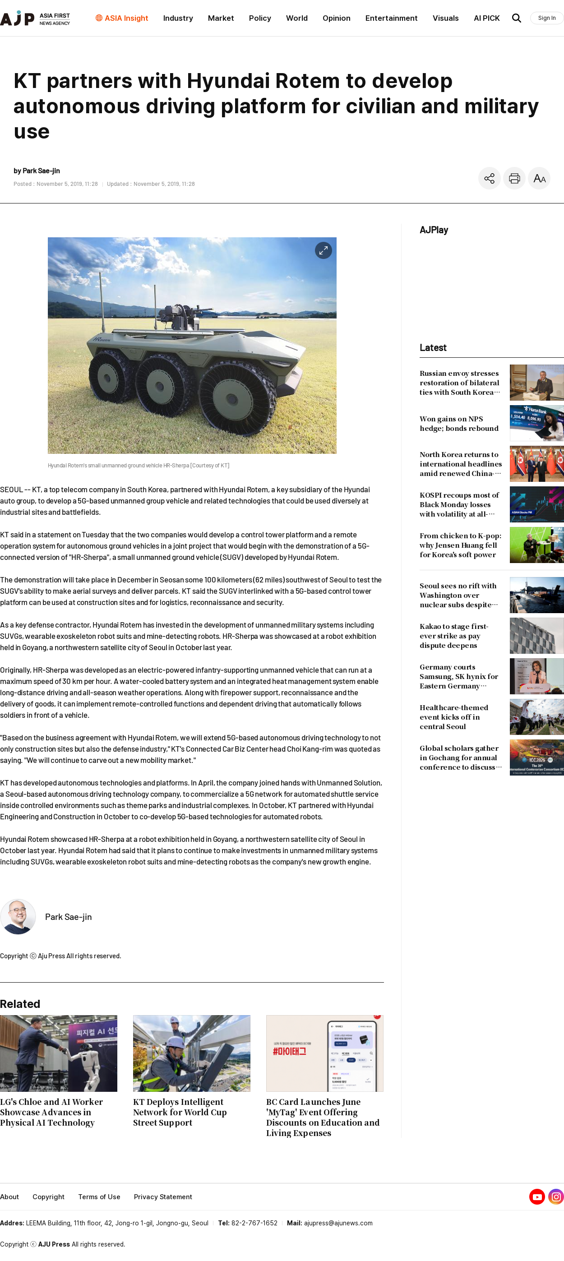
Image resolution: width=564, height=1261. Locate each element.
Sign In (547, 17)
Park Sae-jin (68, 916)
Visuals (446, 18)
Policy (260, 18)
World (297, 18)
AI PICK (487, 18)
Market (221, 18)
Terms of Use (99, 1197)
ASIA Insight (126, 18)
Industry (178, 18)
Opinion (337, 18)
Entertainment (391, 18)
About (9, 1197)
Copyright (48, 1197)
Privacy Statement (163, 1197)
